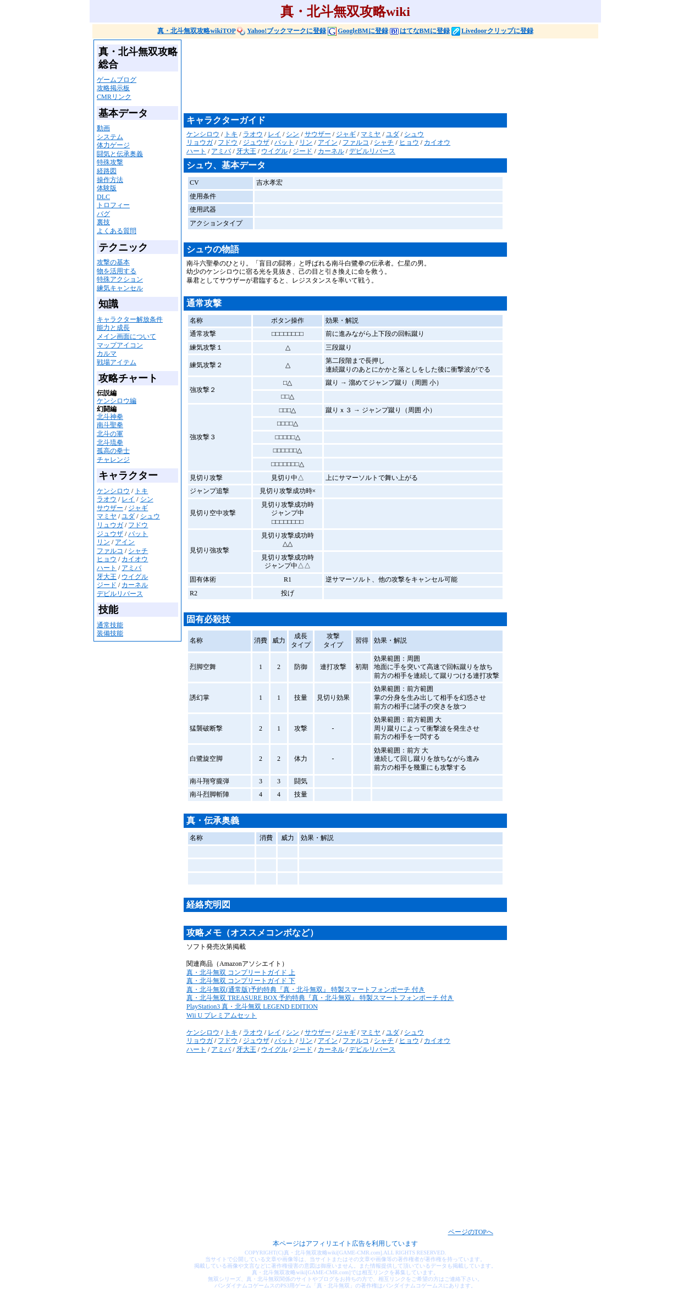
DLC (103, 197)
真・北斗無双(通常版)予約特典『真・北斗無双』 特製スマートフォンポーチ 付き (305, 989)
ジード (107, 585)
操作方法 (110, 180)
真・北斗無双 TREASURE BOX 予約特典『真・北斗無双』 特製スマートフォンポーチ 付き (320, 998)
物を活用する (116, 271)
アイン (125, 542)
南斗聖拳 (110, 425)
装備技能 (110, 633)
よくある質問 (116, 231)
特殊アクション (120, 279)
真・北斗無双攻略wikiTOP (196, 31)
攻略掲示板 (113, 88)
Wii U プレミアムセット (221, 1015)
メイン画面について (126, 336)
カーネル (135, 585)
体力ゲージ (113, 145)
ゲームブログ (116, 80)
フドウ (138, 525)
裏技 (103, 222)
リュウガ (110, 525)
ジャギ (138, 508)
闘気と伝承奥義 (120, 154)
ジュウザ (110, 534)
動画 (103, 128)
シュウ (150, 516)
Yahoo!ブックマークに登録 (281, 31)
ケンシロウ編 (116, 401)
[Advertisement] (384, 75)
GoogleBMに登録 (358, 31)
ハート (107, 568)
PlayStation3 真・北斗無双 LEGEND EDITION (252, 1006)
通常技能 (110, 625)
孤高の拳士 (113, 451)
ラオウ (107, 499)
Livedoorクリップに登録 (492, 31)
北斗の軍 (110, 434)
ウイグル (135, 577)
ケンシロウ (113, 491)
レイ (128, 499)
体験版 (107, 188)
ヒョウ (107, 559)
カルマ (107, 353)
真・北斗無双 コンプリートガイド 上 (240, 972)
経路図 (107, 171)
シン (146, 499)
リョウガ (199, 142)
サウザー (110, 508)
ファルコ (110, 551)
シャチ (138, 551)
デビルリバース (120, 594)
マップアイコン (120, 345)
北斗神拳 (110, 417)
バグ (103, 214)
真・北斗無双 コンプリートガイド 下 (240, 981)
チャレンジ (113, 459)
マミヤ (107, 516)
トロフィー (113, 205)
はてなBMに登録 (420, 31)
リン (103, 542)
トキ (141, 491)
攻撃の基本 (113, 262)
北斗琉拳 (110, 442)
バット (138, 534)
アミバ (131, 568)
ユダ (128, 516)
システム (110, 137)
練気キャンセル (120, 288)
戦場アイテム (116, 362)
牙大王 (107, 577)
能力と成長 (113, 327)
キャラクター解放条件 (130, 319)
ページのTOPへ (470, 1232)
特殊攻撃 (110, 162)
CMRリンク (114, 97)
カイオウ (135, 559)
